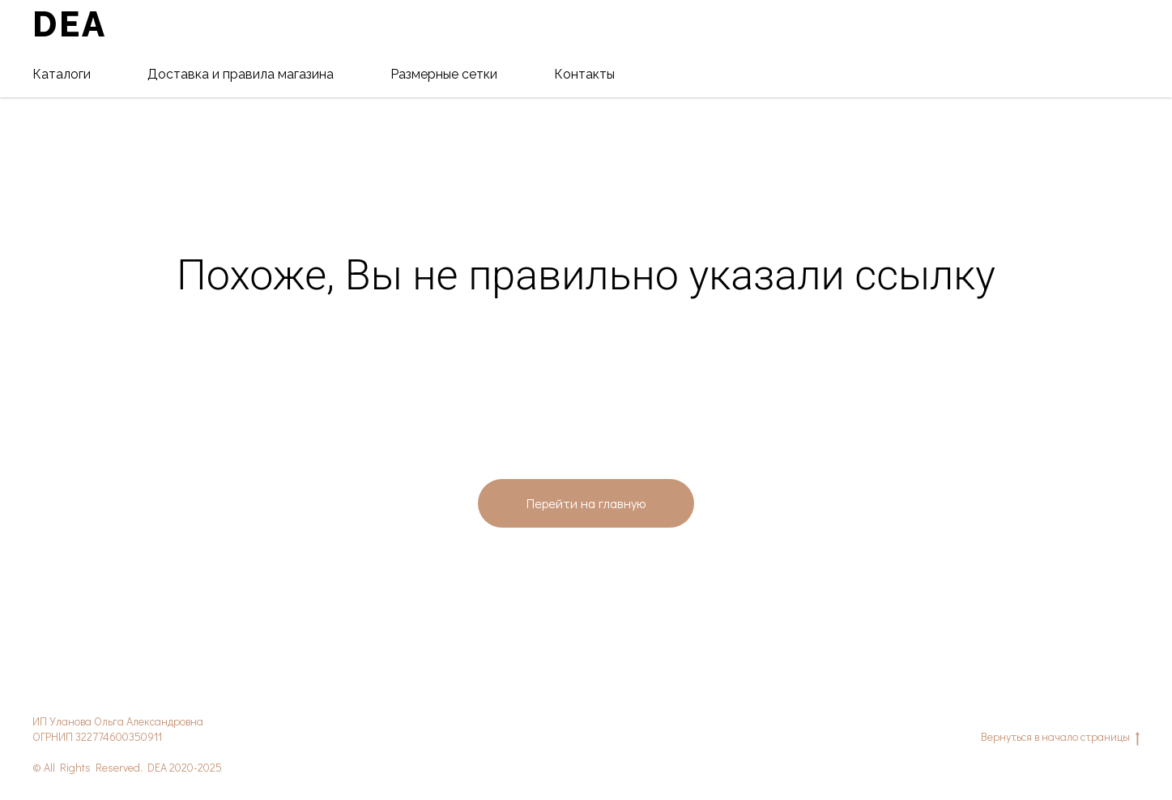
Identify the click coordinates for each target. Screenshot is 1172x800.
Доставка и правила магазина (240, 74)
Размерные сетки (443, 74)
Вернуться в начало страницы (1060, 737)
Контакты (584, 74)
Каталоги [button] (61, 74)
